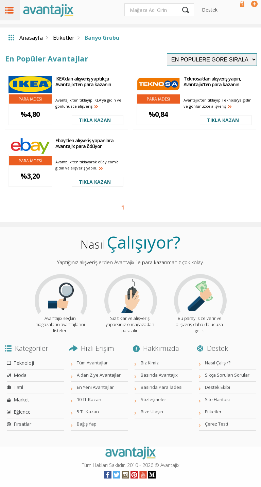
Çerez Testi (216, 424)
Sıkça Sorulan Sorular (227, 375)
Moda (20, 375)
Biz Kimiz (150, 363)
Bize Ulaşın (152, 412)
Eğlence (22, 412)
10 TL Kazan (89, 399)
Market (21, 399)
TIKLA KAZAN (95, 120)
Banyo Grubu (102, 37)
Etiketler (63, 37)
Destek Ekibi (217, 387)
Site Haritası (217, 399)
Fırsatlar (22, 424)
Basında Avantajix (159, 375)
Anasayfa (31, 37)
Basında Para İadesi (161, 387)
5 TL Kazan (88, 412)
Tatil (18, 387)
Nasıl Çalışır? (217, 363)
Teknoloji (24, 363)
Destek (210, 9)
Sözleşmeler (153, 399)
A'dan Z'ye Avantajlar (99, 375)
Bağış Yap (87, 424)
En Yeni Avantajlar (95, 387)
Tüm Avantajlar (92, 363)
